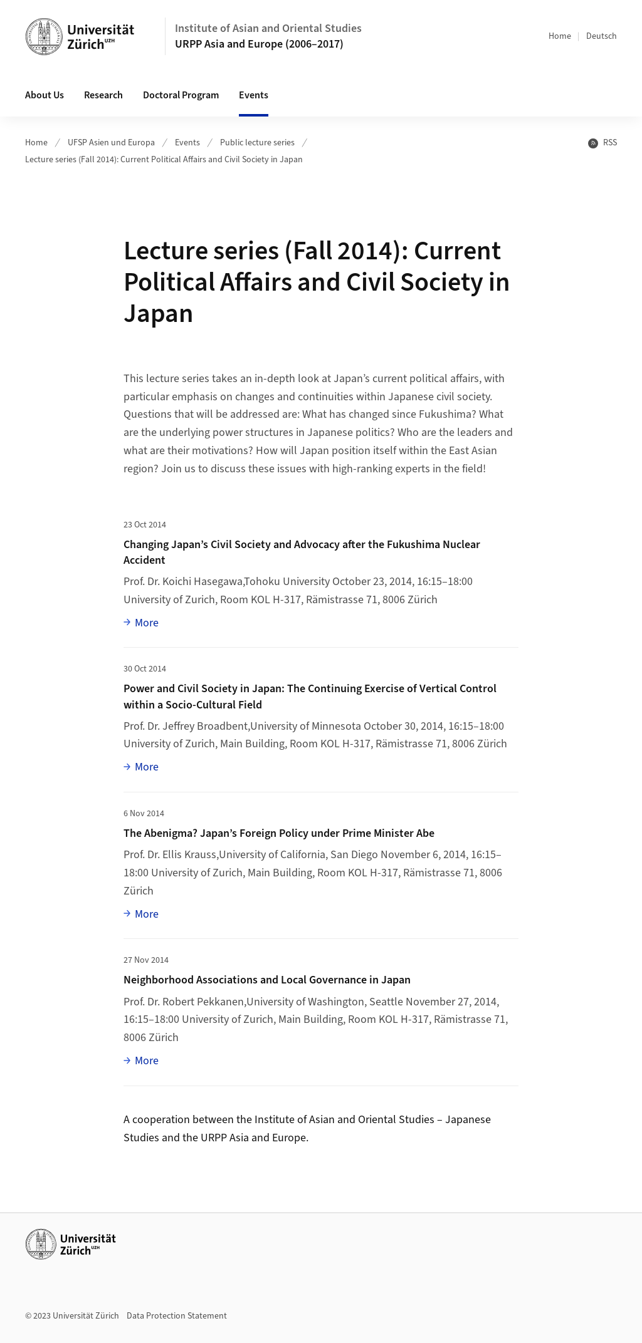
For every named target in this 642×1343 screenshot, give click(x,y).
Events (187, 143)
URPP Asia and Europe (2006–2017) (259, 44)
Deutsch (601, 36)
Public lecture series (257, 143)
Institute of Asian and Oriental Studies (268, 28)
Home (560, 36)
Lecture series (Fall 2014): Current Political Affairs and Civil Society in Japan (164, 159)
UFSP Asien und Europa (111, 143)
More (147, 622)
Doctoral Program (181, 95)
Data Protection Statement (177, 1316)
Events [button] (253, 95)
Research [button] (103, 95)
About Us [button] (44, 95)
